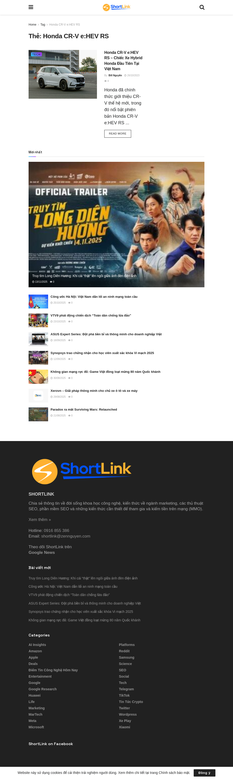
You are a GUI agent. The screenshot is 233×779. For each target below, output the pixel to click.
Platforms (127, 645)
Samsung (126, 657)
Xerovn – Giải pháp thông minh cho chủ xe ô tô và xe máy (94, 391)
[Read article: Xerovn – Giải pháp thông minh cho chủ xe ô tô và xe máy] (38, 396)
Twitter (124, 708)
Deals (33, 664)
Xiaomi (124, 727)
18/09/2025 (58, 340)
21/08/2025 (58, 415)
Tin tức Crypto (131, 702)
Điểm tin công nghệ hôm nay (53, 670)
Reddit (124, 651)
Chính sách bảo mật (174, 773)
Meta (32, 721)
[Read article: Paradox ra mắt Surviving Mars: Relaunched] (38, 414)
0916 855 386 (56, 530)
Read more (120, 133)
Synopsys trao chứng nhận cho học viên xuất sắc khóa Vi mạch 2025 (102, 353)
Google (34, 683)
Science (125, 664)
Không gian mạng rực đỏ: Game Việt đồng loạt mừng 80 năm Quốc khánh (105, 372)
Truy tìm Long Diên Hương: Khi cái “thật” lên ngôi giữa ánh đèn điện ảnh (84, 276)
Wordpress (128, 714)
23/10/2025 (58, 321)
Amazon (35, 651)
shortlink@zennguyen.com (65, 536)
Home (32, 24)
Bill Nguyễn (115, 75)
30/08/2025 (58, 378)
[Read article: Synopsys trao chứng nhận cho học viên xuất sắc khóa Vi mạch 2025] (38, 358)
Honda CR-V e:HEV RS (64, 24)
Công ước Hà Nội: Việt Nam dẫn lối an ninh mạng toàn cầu (94, 296)
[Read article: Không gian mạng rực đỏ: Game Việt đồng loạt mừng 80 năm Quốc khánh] (38, 377)
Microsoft (36, 727)
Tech (36, 54)
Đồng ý (205, 773)
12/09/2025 (58, 359)
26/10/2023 (131, 75)
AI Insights (37, 645)
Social (124, 676)
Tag (42, 24)
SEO (122, 670)
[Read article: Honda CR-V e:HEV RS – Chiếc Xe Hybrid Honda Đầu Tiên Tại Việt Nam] (63, 74)
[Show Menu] (31, 7)
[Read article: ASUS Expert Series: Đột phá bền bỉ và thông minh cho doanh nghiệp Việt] (38, 339)
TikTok (124, 695)
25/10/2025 (58, 302)
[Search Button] (202, 7)
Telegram (126, 689)
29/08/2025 (58, 396)
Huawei (35, 695)
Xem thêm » (40, 519)
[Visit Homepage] (116, 7)
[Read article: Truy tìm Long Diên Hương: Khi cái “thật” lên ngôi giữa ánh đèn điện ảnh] (116, 224)
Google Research (43, 689)
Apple (33, 657)
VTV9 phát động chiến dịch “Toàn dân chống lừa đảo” (91, 315)
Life (32, 702)
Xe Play (125, 721)
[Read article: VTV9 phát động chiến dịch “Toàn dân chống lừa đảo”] (38, 320)
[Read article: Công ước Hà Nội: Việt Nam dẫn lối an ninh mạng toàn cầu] (38, 301)
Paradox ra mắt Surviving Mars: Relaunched (84, 409)
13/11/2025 (39, 281)
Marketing (37, 708)
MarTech (35, 714)
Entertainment (40, 676)
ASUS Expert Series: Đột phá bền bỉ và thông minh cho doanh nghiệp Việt (106, 334)
